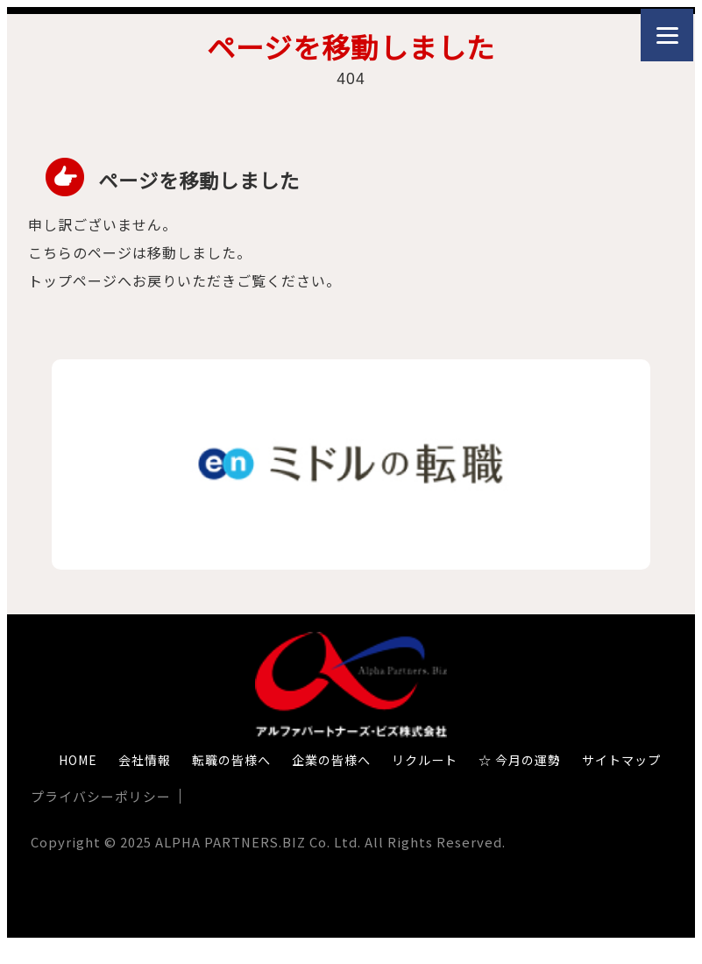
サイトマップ (621, 760)
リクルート (424, 760)
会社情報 (144, 760)
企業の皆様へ (331, 760)
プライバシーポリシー (101, 796)
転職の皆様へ (231, 760)
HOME (78, 760)
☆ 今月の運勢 (520, 760)
